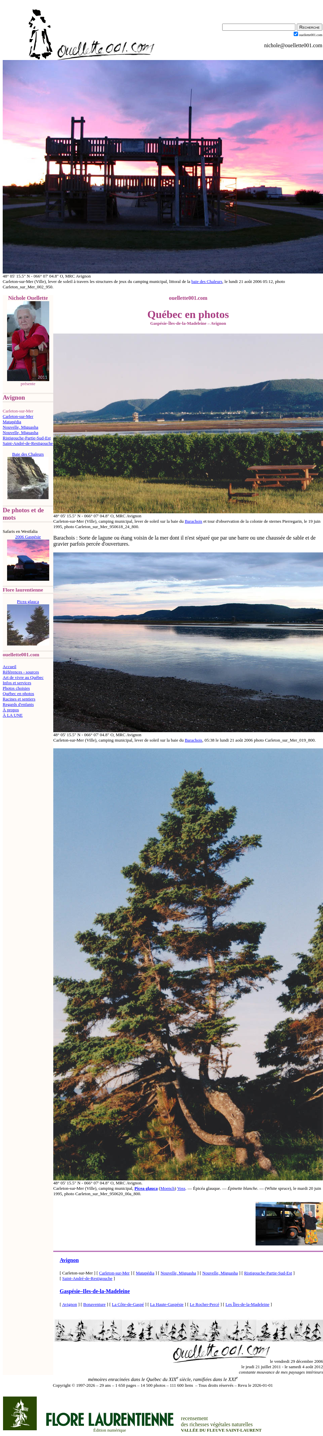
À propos (11, 709)
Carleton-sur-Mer (18, 416)
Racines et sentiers (19, 698)
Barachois (193, 521)
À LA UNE (13, 715)
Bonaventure (94, 1304)
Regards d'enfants (18, 704)
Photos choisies (16, 688)
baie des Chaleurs (207, 281)
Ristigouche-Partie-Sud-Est (27, 437)
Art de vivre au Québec (23, 677)
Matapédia (12, 421)
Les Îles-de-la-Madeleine (247, 1304)
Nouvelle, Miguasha (20, 427)
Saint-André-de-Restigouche (28, 443)
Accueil (9, 666)
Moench (167, 1188)
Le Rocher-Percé (204, 1304)
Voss (181, 1188)
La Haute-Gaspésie (166, 1304)
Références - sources (21, 671)
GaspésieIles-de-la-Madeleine (95, 1291)
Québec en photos (18, 693)
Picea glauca (146, 1188)
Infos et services (17, 682)
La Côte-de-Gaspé (128, 1304)
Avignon (69, 1260)
